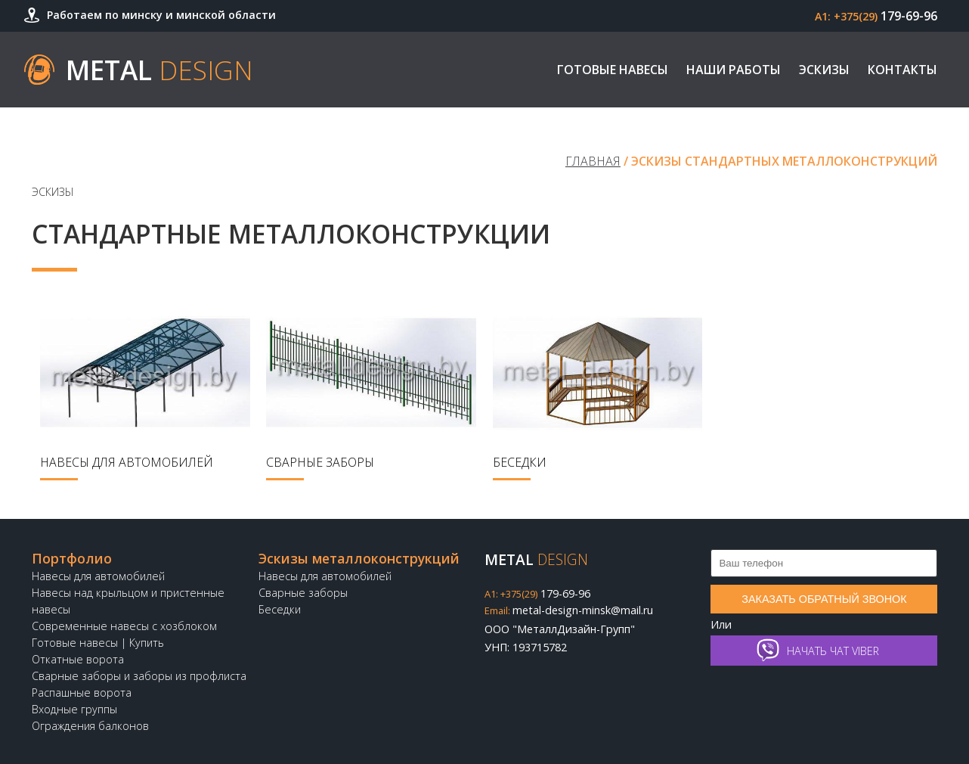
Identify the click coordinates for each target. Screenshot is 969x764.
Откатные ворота (78, 659)
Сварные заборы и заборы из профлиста (139, 676)
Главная (593, 161)
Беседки (280, 609)
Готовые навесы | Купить (98, 642)
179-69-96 (876, 16)
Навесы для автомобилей (98, 576)
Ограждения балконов (90, 726)
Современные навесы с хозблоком (124, 626)
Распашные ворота (82, 692)
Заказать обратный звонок (824, 599)
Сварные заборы (303, 592)
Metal (159, 69)
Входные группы (74, 709)
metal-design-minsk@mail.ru (568, 610)
